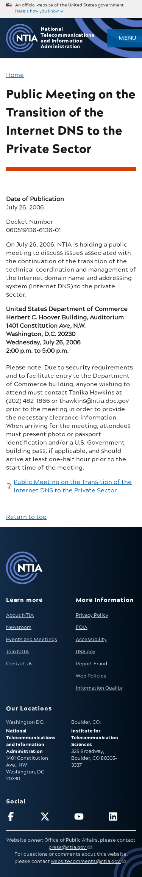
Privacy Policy (92, 615)
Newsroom (18, 627)
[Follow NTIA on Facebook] (20, 818)
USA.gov (85, 651)
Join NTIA (17, 651)
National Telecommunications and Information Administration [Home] (67, 38)
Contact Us (19, 663)
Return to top (26, 517)
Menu (127, 38)
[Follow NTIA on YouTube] (88, 818)
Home (15, 75)
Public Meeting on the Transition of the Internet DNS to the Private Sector (73, 486)
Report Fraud (91, 663)
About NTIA (20, 615)
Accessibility (91, 639)
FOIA (81, 627)
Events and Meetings (31, 639)
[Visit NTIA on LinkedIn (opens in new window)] (122, 818)
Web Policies (91, 676)
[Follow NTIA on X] (54, 818)
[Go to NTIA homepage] (22, 38)
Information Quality (99, 688)
